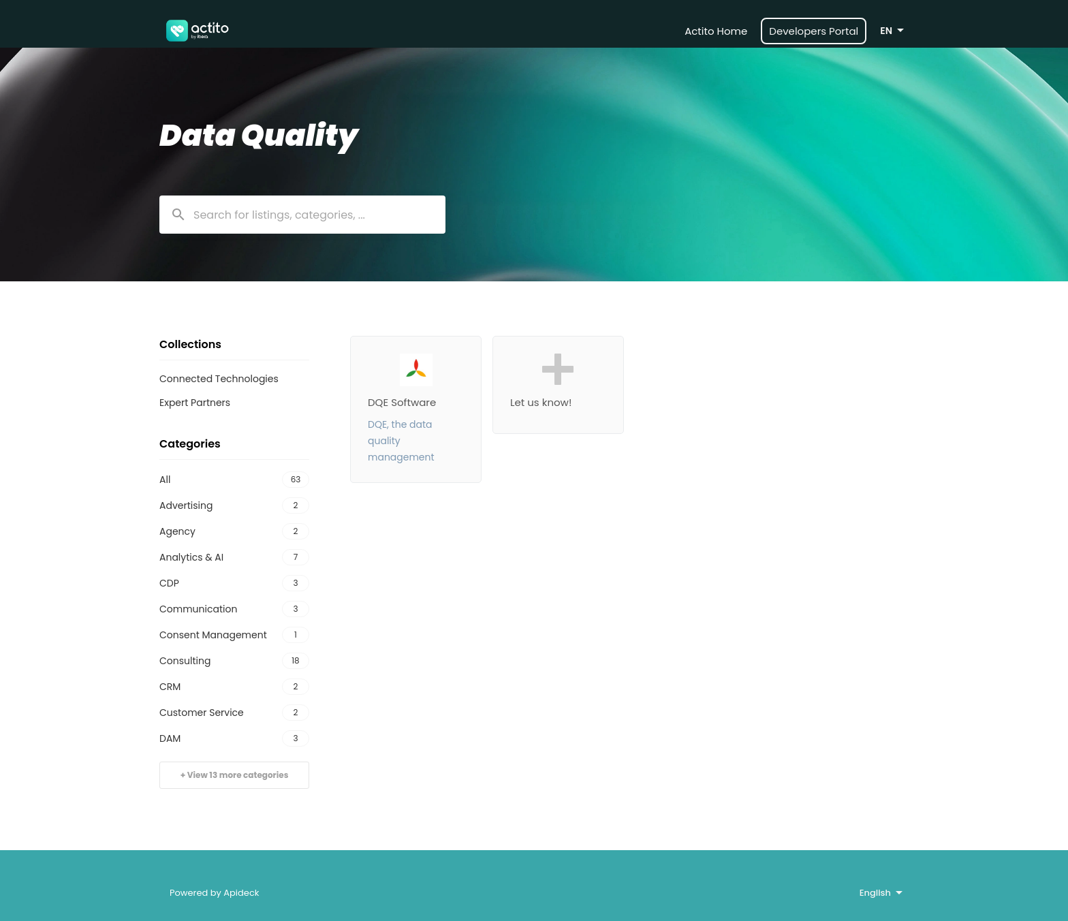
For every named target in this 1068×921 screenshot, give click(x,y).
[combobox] (302, 215)
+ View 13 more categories (234, 775)
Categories (190, 444)
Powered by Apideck (215, 892)
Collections (190, 344)
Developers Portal (813, 31)
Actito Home (716, 31)
